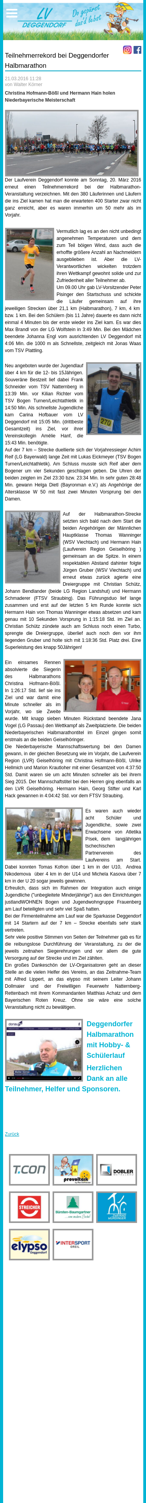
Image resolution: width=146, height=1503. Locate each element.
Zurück (12, 1134)
